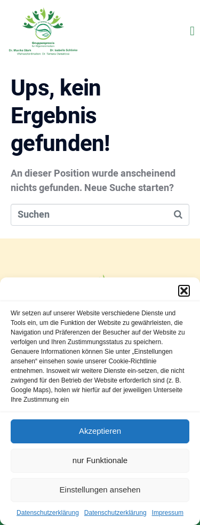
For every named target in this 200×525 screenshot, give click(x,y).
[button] (184, 290)
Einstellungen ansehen (100, 489)
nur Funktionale (100, 460)
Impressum (167, 512)
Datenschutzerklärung (48, 512)
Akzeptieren (100, 430)
